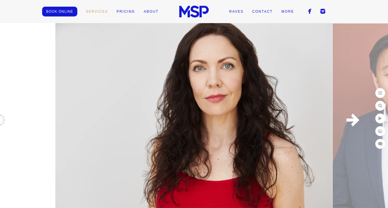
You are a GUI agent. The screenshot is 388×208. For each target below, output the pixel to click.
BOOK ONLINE (59, 12)
